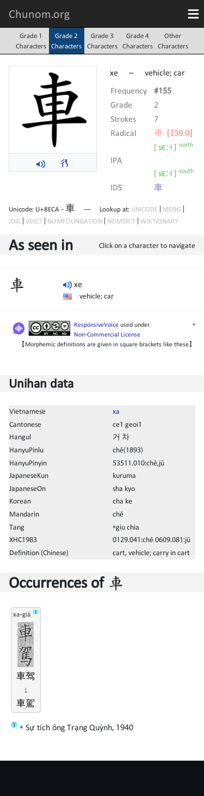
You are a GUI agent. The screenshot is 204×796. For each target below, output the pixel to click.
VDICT (34, 221)
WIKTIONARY (159, 221)
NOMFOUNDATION (74, 221)
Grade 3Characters (102, 40)
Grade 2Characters (66, 40)
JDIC (15, 221)
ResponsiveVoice (96, 324)
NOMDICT (121, 221)
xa (116, 411)
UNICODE (144, 209)
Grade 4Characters (137, 40)
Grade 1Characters (31, 40)
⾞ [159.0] (173, 132)
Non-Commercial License (107, 334)
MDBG (172, 209)
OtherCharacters (173, 40)
